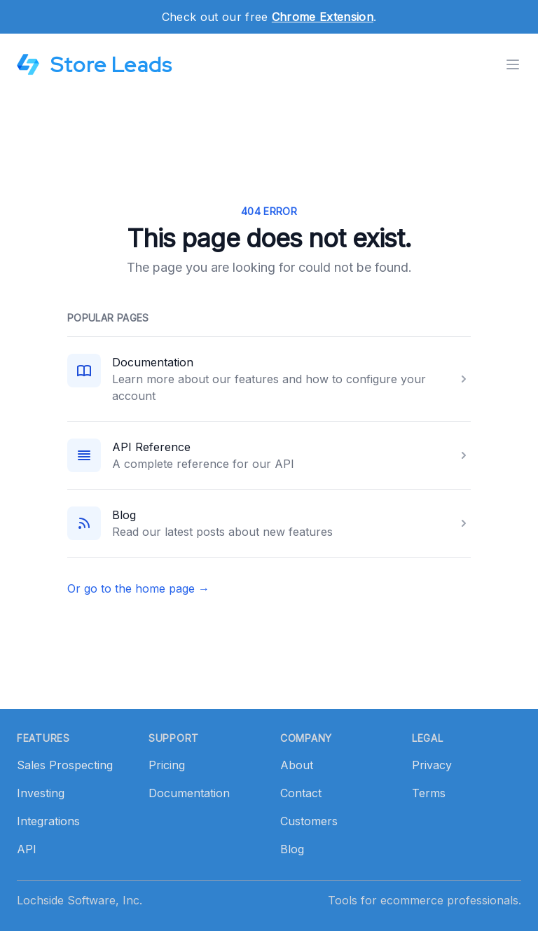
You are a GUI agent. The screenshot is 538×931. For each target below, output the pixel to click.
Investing (40, 793)
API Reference (151, 447)
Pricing (167, 765)
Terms (429, 793)
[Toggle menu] (513, 64)
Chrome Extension (322, 17)
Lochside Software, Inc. (79, 900)
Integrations (48, 821)
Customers (309, 821)
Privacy (432, 765)
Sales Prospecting (65, 765)
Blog (124, 515)
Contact (301, 793)
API (26, 849)
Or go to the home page (138, 588)
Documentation (152, 362)
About (296, 765)
